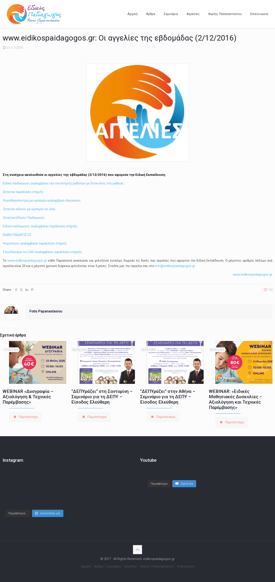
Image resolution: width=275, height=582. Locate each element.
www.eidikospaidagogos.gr (27, 260)
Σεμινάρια (114, 566)
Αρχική (85, 566)
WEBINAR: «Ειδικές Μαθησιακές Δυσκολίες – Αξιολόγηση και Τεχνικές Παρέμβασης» (235, 399)
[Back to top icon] (137, 549)
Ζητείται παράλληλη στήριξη (23, 192)
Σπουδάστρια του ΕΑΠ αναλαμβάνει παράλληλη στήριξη (42, 252)
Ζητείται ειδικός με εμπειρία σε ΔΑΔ (29, 209)
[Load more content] (159, 479)
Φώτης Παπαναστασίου (157, 566)
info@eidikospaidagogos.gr (175, 266)
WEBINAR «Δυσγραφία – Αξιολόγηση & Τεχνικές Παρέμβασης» (28, 397)
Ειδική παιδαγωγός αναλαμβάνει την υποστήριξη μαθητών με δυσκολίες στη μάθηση (63, 183)
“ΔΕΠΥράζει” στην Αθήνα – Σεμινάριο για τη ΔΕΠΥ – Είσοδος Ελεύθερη (167, 397)
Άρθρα (98, 566)
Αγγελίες (130, 566)
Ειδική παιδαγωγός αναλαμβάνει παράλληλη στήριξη (40, 226)
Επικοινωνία (185, 566)
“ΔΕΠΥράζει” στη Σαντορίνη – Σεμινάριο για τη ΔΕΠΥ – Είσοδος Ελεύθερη (102, 397)
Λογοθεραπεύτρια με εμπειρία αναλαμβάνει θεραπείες (42, 200)
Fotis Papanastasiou (45, 311)
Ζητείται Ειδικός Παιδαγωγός (24, 218)
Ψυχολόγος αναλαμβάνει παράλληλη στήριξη (35, 243)
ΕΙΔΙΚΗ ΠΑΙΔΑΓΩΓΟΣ (17, 235)
